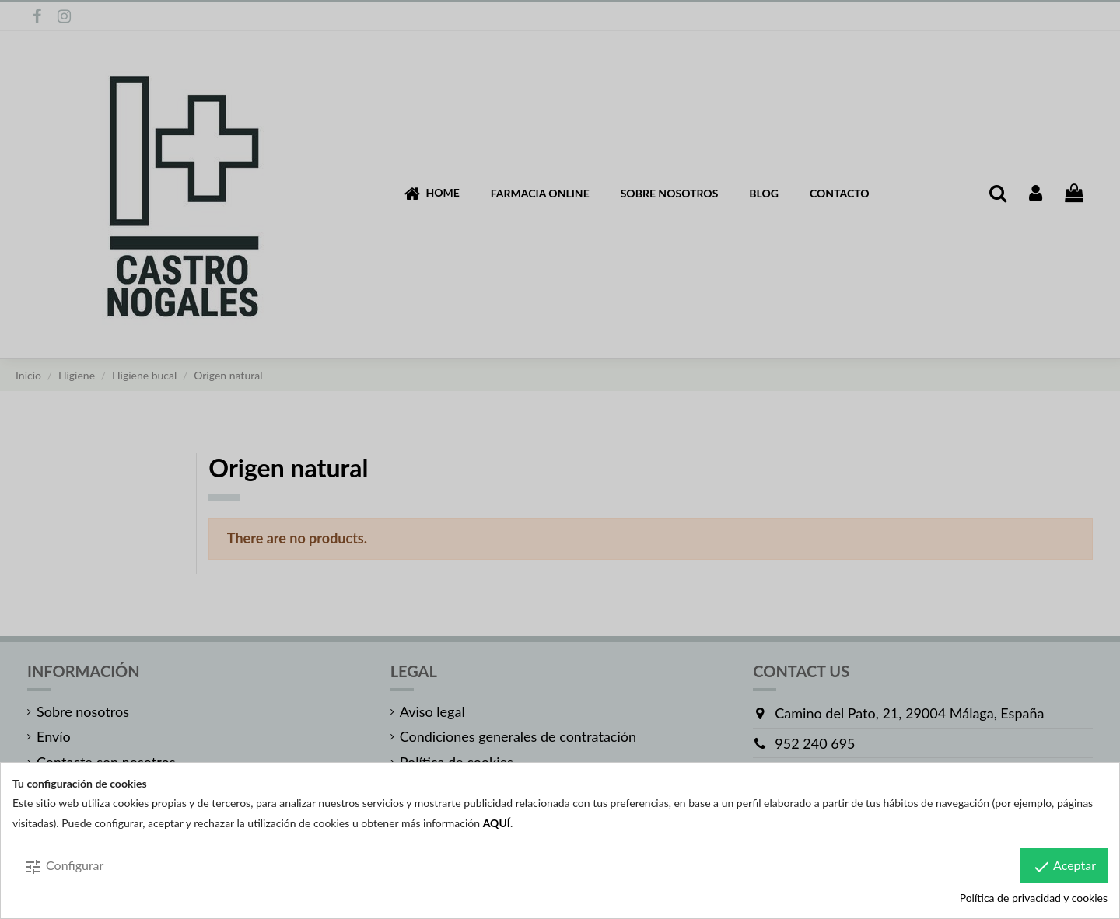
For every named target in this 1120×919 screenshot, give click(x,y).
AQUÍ (496, 823)
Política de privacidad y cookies (1034, 897)
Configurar (63, 867)
